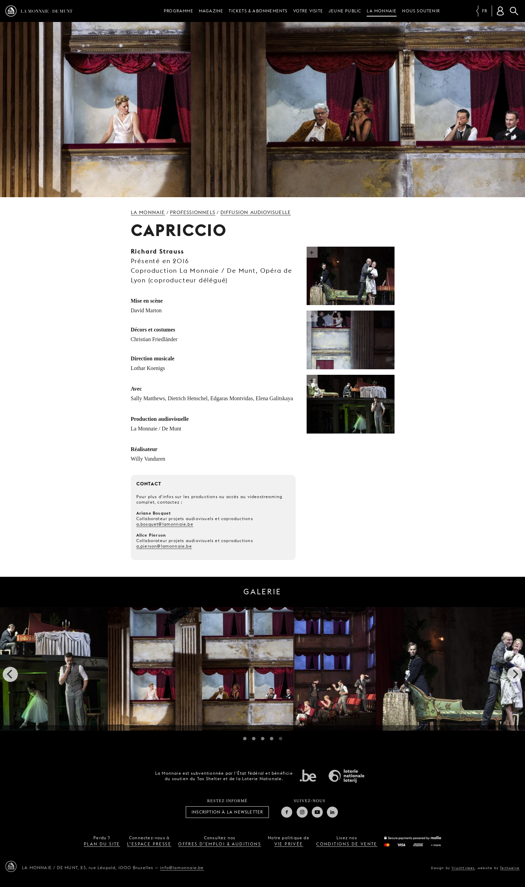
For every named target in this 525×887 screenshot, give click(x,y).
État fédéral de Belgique (308, 775)
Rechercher (514, 10)
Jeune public (345, 10)
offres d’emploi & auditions (219, 843)
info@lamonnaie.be (182, 867)
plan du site (102, 843)
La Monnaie (382, 10)
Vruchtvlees (463, 868)
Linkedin (332, 812)
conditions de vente (346, 843)
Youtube (317, 812)
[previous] (10, 674)
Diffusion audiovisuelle (255, 212)
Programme (178, 10)
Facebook (286, 812)
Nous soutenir (421, 10)
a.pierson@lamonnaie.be (164, 546)
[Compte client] (500, 10)
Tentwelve (510, 868)
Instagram (302, 812)
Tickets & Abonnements (258, 10)
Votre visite (308, 10)
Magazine (211, 10)
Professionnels (192, 212)
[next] (514, 674)
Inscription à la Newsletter (227, 812)
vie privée (288, 843)
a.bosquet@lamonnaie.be (164, 524)
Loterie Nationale (346, 776)
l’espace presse (149, 843)
